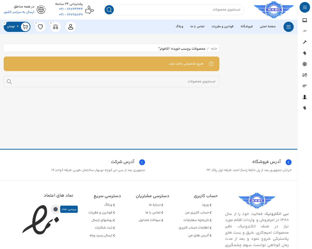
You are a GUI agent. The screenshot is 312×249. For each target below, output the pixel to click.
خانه (213, 49)
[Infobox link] (75, 162)
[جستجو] (174, 9)
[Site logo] (274, 9)
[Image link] (257, 200)
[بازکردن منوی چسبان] (288, 27)
